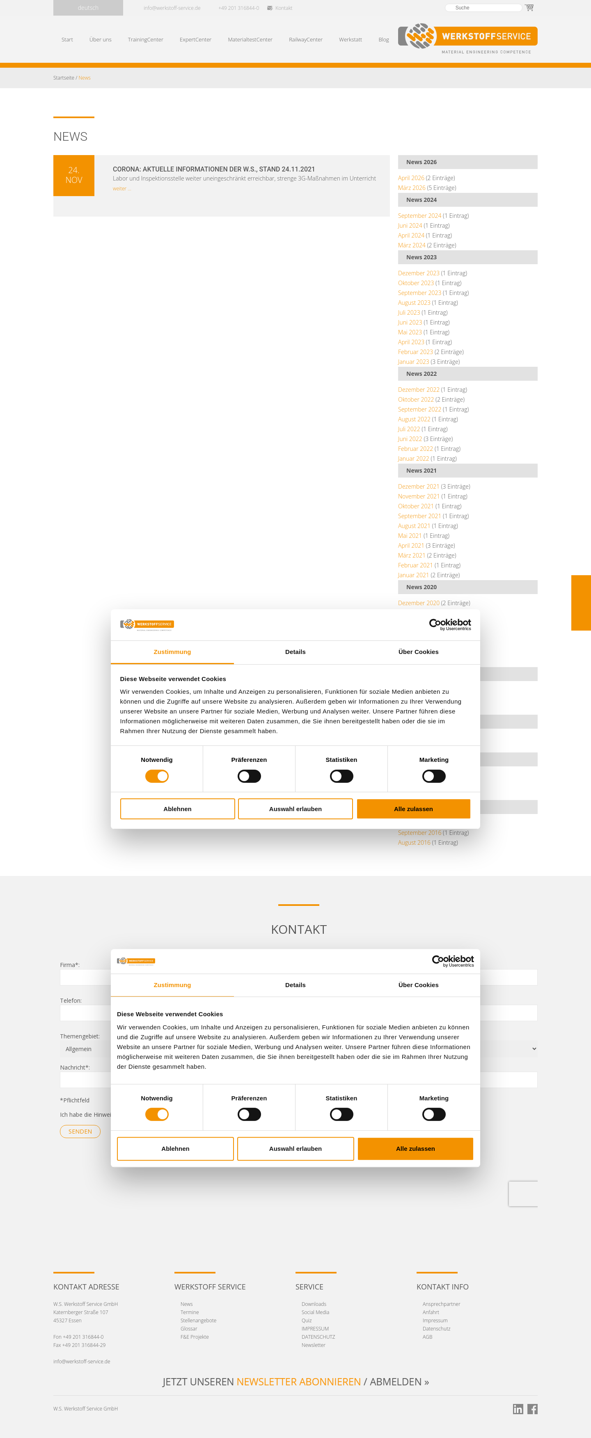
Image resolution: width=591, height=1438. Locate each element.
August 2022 (414, 419)
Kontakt (283, 8)
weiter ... (122, 188)
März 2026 (412, 188)
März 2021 (412, 555)
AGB (427, 1336)
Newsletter (313, 1345)
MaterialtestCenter (250, 39)
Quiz (307, 1320)
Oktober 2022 (416, 399)
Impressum (435, 1320)
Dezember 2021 (419, 486)
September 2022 (419, 409)
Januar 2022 (413, 458)
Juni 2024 (410, 225)
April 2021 (411, 545)
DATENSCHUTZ (318, 1336)
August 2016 (414, 842)
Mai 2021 (410, 536)
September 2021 (419, 516)
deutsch (88, 7)
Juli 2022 (409, 429)
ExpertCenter (195, 39)
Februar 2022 (415, 449)
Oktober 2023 (416, 283)
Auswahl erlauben (295, 808)
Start (67, 39)
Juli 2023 (409, 312)
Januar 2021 (413, 575)
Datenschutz (437, 1328)
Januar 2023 (413, 362)
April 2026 (411, 178)
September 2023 (419, 293)
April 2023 (411, 342)
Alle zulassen (413, 808)
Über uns (100, 39)
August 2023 (414, 302)
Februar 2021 (415, 565)
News (187, 1304)
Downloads (314, 1304)
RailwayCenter (306, 39)
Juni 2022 (410, 439)
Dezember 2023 (419, 273)
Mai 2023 (410, 332)
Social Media (315, 1312)
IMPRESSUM (315, 1328)
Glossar (189, 1328)
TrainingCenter (145, 39)
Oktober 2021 (416, 506)
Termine (190, 1312)
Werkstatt (350, 39)
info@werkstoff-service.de (172, 8)
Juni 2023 (410, 322)
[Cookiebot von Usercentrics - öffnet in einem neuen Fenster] (435, 625)
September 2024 (419, 215)
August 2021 (414, 526)
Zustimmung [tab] (172, 651)
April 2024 (411, 235)
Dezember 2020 (419, 603)
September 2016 (419, 833)
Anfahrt (431, 1312)
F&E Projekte (195, 1336)
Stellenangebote (198, 1320)
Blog (383, 39)
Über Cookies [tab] (419, 651)
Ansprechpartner (441, 1304)
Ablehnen (177, 808)
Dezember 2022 (419, 389)
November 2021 (419, 496)
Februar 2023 (415, 352)
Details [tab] (295, 651)
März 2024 (412, 245)
